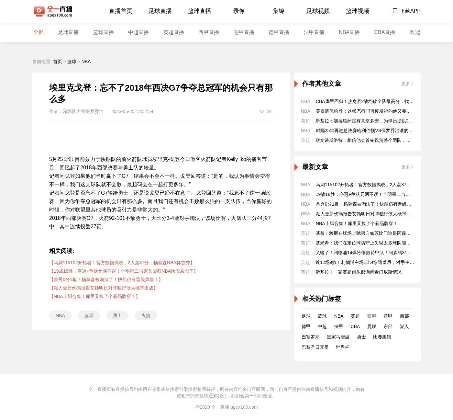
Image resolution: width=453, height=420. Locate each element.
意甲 (387, 316)
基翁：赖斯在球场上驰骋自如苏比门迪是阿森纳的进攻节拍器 (376, 233)
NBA (86, 61)
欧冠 (415, 32)
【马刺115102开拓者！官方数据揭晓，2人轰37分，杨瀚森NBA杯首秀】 (121, 262)
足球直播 (160, 11)
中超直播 (138, 32)
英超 (355, 316)
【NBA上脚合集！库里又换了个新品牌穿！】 (94, 296)
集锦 (278, 11)
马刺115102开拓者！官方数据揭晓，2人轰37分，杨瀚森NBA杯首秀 (384, 184)
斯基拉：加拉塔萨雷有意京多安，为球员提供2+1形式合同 (373, 120)
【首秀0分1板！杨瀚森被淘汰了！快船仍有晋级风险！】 (106, 279)
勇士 (117, 315)
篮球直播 (199, 11)
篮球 (71, 61)
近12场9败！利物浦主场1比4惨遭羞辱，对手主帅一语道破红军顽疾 (382, 262)
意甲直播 (244, 32)
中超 (322, 326)
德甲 (306, 326)
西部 (404, 316)
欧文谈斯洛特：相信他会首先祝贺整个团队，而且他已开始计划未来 (383, 140)
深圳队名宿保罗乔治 (83, 111)
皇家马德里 (338, 336)
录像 (239, 11)
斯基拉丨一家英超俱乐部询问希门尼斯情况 (358, 272)
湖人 (404, 326)
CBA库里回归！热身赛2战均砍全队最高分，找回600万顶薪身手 (380, 101)
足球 (306, 316)
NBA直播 (349, 32)
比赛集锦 (382, 336)
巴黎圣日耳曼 (315, 347)
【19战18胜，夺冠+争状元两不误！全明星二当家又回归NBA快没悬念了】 (123, 271)
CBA (355, 326)
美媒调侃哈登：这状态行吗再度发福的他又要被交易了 (370, 111)
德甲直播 (279, 32)
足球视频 (318, 11)
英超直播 (173, 32)
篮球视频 (357, 11)
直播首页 (120, 11)
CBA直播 (384, 32)
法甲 (338, 326)
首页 (57, 61)
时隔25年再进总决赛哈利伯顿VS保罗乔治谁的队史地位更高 (376, 130)
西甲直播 (208, 32)
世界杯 (342, 347)
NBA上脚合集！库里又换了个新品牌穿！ (357, 223)
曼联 (371, 326)
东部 (387, 326)
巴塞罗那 (311, 336)
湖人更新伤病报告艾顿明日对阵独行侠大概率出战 (365, 213)
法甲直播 (314, 32)
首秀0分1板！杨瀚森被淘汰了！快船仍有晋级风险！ (368, 204)
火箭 (145, 315)
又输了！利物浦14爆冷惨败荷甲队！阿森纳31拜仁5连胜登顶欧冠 (380, 252)
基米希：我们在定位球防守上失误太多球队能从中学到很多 (374, 242)
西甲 (371, 316)
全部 (38, 32)
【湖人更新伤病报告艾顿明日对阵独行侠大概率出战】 (103, 287)
